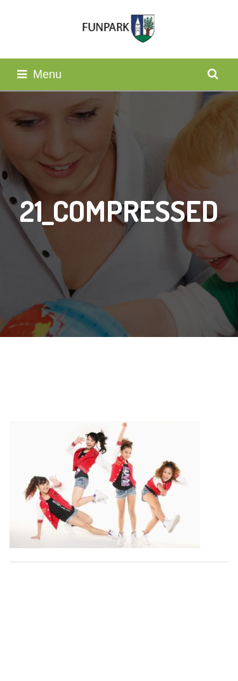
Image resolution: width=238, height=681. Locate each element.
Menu (39, 74)
